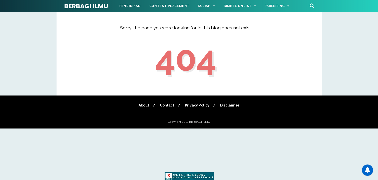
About (144, 105)
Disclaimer (229, 105)
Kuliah (204, 6)
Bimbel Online (238, 6)
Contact (167, 105)
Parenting (275, 6)
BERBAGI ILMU (86, 6)
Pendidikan (130, 6)
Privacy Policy (197, 105)
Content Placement (169, 6)
